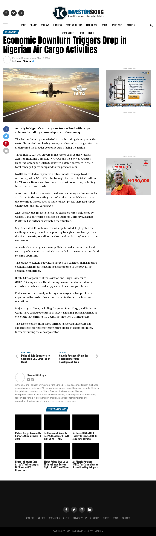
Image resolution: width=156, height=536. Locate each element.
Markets (131, 25)
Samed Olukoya (23, 61)
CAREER (66, 518)
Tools (115, 518)
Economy (45, 25)
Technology (91, 25)
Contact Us (54, 518)
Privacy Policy (80, 518)
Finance (33, 25)
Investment (117, 25)
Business (57, 25)
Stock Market (68, 33)
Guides (106, 518)
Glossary (94, 518)
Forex (104, 25)
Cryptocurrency (74, 25)
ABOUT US (30, 518)
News (82, 33)
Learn (91, 33)
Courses (126, 518)
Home (23, 25)
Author (41, 518)
